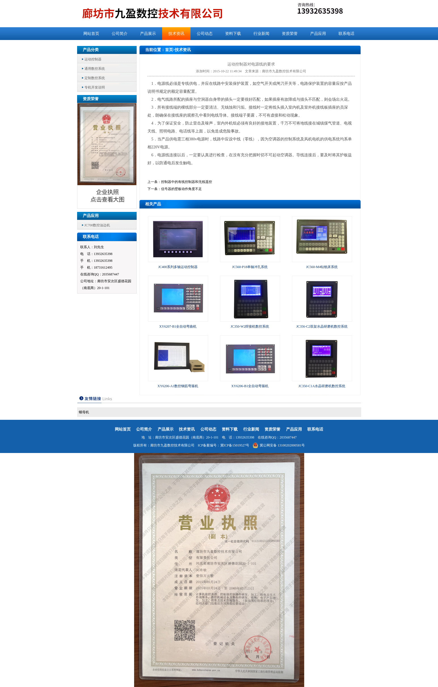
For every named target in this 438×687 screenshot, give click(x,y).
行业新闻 (261, 33)
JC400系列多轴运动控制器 (178, 267)
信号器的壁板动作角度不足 (181, 189)
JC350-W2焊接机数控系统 (250, 326)
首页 (169, 50)
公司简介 (120, 33)
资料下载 (233, 33)
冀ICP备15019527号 (234, 445)
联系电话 (346, 33)
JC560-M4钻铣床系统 (322, 267)
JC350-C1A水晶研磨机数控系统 (322, 386)
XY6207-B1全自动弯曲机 (177, 326)
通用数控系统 (94, 69)
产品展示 (148, 33)
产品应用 (318, 33)
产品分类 (91, 50)
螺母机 (84, 412)
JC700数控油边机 (97, 225)
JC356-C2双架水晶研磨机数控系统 (322, 326)
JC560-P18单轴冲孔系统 (250, 267)
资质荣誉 (290, 33)
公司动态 (205, 33)
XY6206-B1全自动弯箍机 (249, 386)
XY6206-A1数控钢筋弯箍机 (178, 386)
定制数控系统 (94, 78)
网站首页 (91, 33)
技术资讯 (176, 33)
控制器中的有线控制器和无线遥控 (186, 182)
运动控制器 (92, 59)
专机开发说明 (94, 87)
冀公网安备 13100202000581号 (279, 445)
